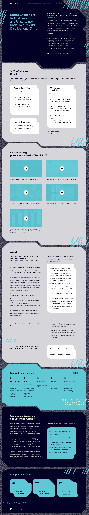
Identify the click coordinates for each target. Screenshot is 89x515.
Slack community (71, 48)
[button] (60, 4)
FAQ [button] (57, 3)
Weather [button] (29, 3)
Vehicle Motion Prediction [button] (49, 3)
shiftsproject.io (51, 17)
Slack (37, 441)
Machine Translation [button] (37, 3)
